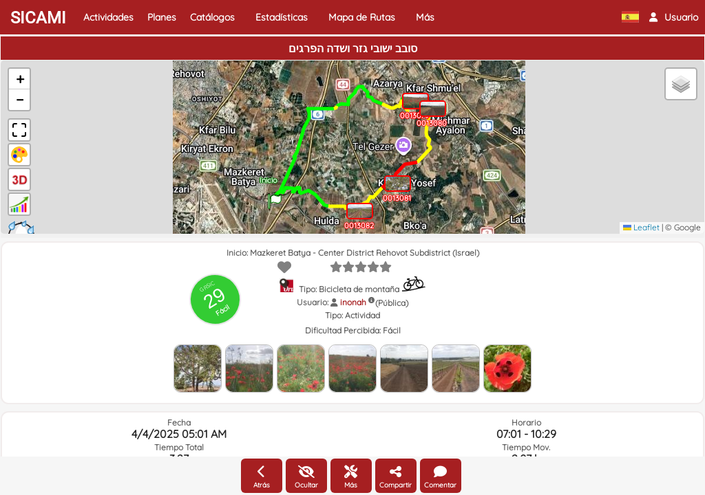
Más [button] (425, 17)
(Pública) (391, 303)
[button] (673, 17)
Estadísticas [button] (281, 17)
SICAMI (38, 18)
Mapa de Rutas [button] (361, 17)
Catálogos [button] (212, 17)
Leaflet (641, 227)
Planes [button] (161, 17)
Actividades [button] (108, 17)
